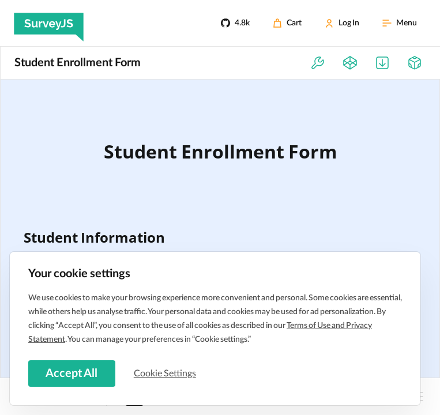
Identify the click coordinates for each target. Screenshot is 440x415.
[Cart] (287, 23)
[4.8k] (235, 23)
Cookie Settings (167, 373)
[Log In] (342, 23)
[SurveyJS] (49, 23)
